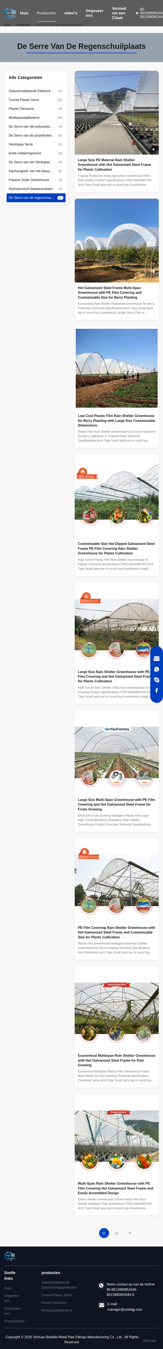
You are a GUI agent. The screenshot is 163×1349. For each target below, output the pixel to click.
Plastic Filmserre (54, 1303)
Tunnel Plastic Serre (57, 1295)
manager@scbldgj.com (124, 1309)
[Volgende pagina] (130, 1233)
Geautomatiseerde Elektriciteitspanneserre (59, 1285)
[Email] (156, 658)
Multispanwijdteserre (57, 1310)
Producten (46, 13)
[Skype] (156, 680)
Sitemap (149, 1340)
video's (70, 13)
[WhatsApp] (156, 669)
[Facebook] (156, 690)
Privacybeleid (14, 1321)
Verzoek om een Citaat (119, 13)
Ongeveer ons (94, 13)
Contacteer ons (12, 1311)
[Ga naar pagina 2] (117, 1233)
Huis (24, 13)
